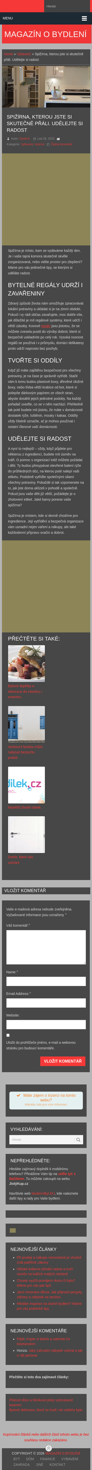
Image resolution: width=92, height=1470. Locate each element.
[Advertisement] (46, 199)
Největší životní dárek (24, 807)
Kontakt (58, 1465)
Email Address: (18, 993)
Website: (13, 1015)
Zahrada (21, 1465)
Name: (12, 972)
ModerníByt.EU (43, 1193)
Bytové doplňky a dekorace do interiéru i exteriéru (25, 691)
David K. (25, 138)
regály (46, 326)
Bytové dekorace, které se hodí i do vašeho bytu (46, 1410)
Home (8, 54)
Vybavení (24, 54)
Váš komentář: (18, 925)
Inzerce (39, 144)
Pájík (21, 1339)
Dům (30, 1459)
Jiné (39, 1465)
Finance (47, 1459)
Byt (16, 1459)
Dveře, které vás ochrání (20, 859)
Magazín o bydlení (45, 34)
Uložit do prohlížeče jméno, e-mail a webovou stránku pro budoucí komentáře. (41, 1045)
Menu (8, 18)
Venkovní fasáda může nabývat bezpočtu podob (25, 752)
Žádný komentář (61, 144)
